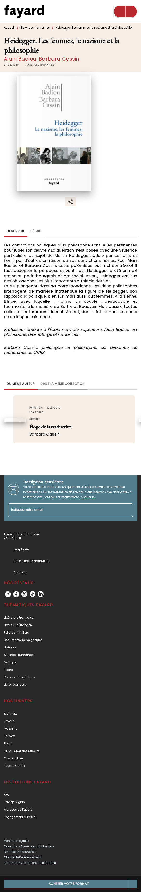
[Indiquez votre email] (64, 510)
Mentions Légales (16, 841)
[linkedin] (41, 594)
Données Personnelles (19, 852)
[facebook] (16, 594)
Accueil (9, 27)
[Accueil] (24, 11)
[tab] (15, 231)
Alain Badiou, (21, 58)
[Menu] (125, 12)
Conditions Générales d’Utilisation (29, 846)
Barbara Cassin (59, 58)
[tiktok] (32, 594)
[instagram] (8, 594)
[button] (40, 65)
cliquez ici (88, 497)
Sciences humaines (35, 27)
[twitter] (24, 594)
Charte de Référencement (22, 857)
